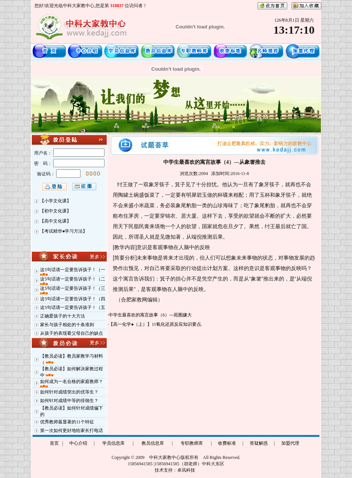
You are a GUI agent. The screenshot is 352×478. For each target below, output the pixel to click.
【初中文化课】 (55, 211)
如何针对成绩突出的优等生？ (69, 392)
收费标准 (227, 443)
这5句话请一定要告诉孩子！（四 (72, 298)
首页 (54, 443)
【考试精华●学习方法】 (63, 231)
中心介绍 (78, 443)
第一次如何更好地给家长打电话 (71, 430)
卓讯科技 (186, 470)
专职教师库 (191, 443)
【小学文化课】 (55, 200)
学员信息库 (113, 443)
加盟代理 (290, 443)
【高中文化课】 (55, 221)
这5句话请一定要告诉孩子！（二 (72, 279)
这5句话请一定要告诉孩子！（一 (72, 269)
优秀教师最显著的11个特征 (67, 422)
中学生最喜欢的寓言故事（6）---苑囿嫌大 (150, 315)
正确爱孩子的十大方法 (62, 316)
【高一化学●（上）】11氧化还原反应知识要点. (155, 324)
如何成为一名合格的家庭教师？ (71, 381)
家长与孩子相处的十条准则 (67, 324)
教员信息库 (153, 443)
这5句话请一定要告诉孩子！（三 (72, 288)
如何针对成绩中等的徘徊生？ (69, 400)
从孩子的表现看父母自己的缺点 (71, 333)
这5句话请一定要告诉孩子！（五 (72, 307)
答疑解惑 (259, 443)
